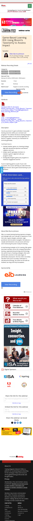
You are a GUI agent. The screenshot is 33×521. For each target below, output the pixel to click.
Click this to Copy (16, 403)
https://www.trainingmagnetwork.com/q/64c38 (16, 399)
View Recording (11, 92)
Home (19, 505)
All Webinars (28, 292)
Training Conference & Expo (8, 507)
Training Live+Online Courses (8, 516)
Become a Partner (23, 511)
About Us (8, 466)
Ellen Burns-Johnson (17, 54)
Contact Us (21, 513)
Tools (30, 63)
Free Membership (22, 509)
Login (19, 515)
